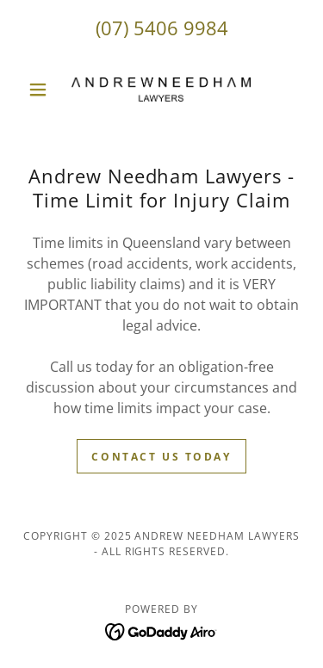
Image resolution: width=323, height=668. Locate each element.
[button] (42, 89)
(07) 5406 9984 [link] (162, 27)
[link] (161, 89)
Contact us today (161, 456)
